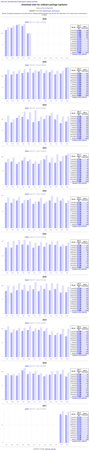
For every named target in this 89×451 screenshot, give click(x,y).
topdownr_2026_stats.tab (79, 54)
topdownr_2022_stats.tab (79, 226)
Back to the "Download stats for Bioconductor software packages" (19, 1)
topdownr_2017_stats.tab (79, 441)
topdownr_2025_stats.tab (79, 97)
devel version (55, 10)
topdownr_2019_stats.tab (79, 355)
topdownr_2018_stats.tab (79, 398)
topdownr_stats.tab (50, 449)
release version (46, 10)
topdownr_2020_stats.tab (79, 312)
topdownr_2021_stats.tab (79, 269)
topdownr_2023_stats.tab (79, 183)
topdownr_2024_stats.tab (79, 140)
